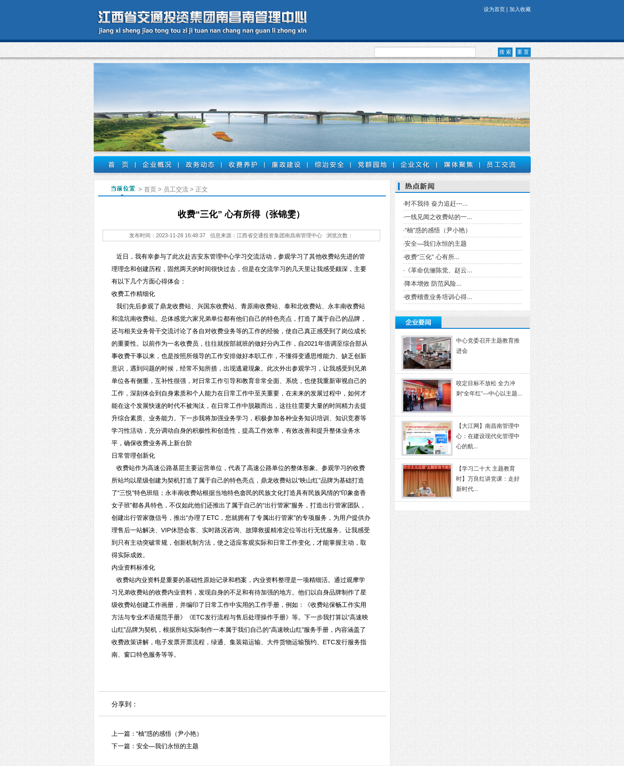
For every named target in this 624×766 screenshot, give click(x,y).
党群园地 (371, 164)
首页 (114, 164)
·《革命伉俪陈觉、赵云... (438, 270)
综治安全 (328, 164)
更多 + (517, 322)
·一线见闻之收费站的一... (438, 216)
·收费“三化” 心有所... (431, 256)
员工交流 (501, 164)
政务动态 (199, 164)
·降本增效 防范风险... (432, 283)
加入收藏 (520, 9)
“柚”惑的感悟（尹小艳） (169, 733)
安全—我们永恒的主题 (167, 746)
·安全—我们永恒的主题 (435, 243)
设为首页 (494, 9)
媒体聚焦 (458, 164)
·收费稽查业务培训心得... (438, 296)
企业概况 (156, 164)
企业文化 (415, 164)
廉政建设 (285, 164)
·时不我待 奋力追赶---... (435, 203)
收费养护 (242, 164)
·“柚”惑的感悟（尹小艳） (437, 230)
